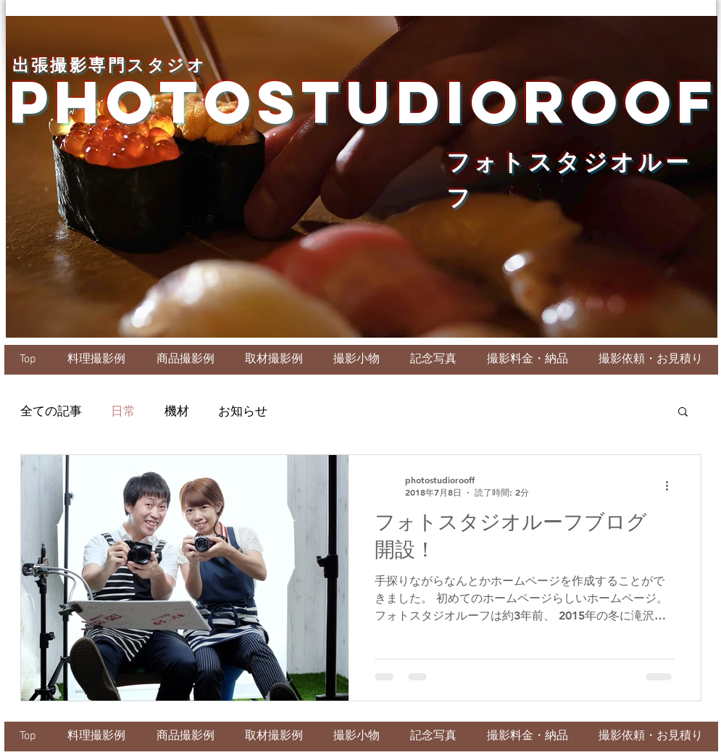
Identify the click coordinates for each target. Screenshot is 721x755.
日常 (123, 411)
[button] (683, 412)
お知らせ (242, 411)
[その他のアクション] (672, 486)
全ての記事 (51, 411)
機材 (176, 411)
